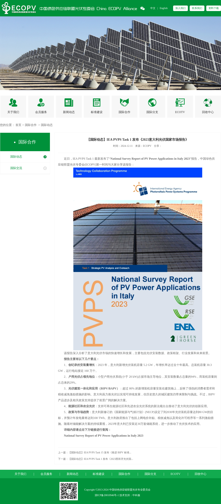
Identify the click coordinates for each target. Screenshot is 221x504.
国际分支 (150, 473)
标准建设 (98, 473)
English (164, 8)
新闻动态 (72, 473)
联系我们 (197, 8)
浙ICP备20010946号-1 (107, 495)
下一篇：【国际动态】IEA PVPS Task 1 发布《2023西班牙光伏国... (95, 459)
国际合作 (31, 125)
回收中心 (200, 473)
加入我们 (180, 8)
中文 (152, 8)
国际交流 (16, 168)
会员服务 (46, 473)
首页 (18, 125)
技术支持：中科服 (130, 495)
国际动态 (47, 125)
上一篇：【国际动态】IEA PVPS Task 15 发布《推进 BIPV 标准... (94, 452)
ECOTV (175, 473)
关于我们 (20, 473)
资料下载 (213, 8)
